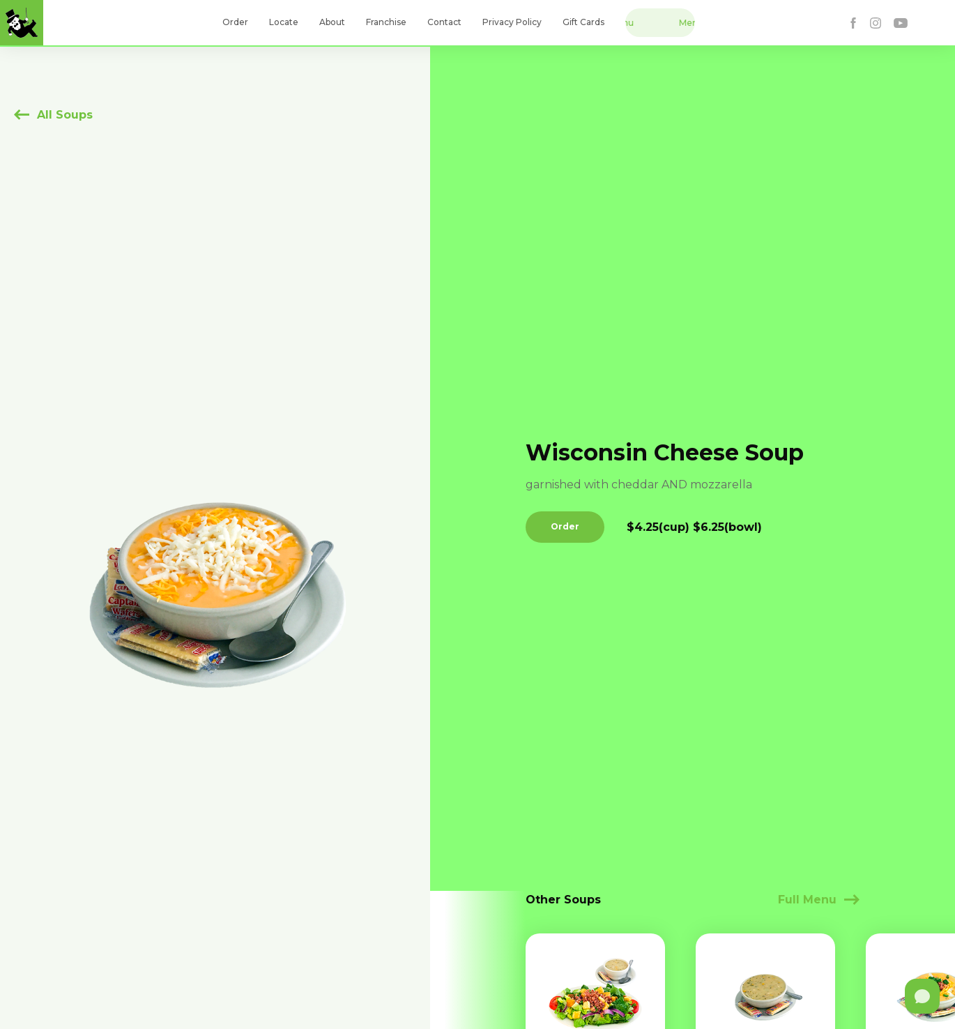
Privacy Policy (512, 22)
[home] (21, 22)
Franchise (386, 22)
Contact (444, 22)
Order (235, 22)
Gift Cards (583, 22)
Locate (283, 22)
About (332, 22)
